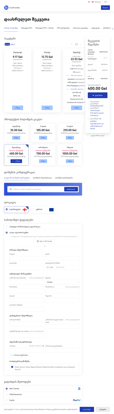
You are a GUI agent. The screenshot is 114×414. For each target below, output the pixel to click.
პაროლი (12, 346)
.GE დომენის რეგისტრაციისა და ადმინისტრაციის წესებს (97, 123)
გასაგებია (102, 409)
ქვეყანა (48, 278)
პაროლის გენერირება (19, 355)
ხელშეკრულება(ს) (96, 106)
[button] (44, 241)
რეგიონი (48, 296)
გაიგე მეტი (87, 409)
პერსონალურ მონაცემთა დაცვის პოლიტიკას (97, 113)
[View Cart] (89, 2)
